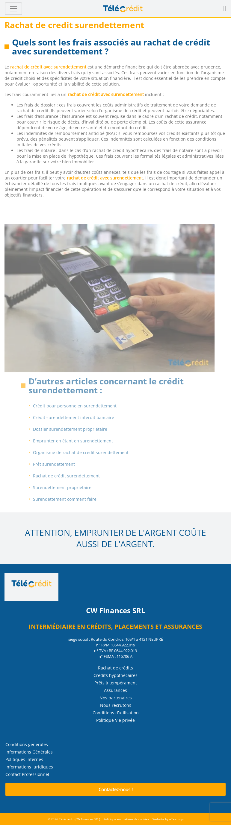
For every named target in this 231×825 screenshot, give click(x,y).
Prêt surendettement (60, 464)
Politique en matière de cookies (126, 819)
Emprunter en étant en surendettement (79, 441)
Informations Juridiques (29, 767)
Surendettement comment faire (70, 499)
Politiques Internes (24, 759)
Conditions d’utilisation (116, 713)
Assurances (115, 690)
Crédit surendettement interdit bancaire (79, 417)
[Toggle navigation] (13, 8)
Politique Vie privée (115, 720)
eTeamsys (176, 819)
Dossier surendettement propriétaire (76, 429)
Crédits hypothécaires (115, 675)
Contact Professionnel (27, 774)
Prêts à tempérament (115, 683)
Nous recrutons (115, 705)
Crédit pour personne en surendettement (80, 406)
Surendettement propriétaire (68, 487)
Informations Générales (29, 752)
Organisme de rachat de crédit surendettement (86, 452)
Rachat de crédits (115, 668)
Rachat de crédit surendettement (72, 476)
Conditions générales (26, 744)
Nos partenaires (115, 698)
